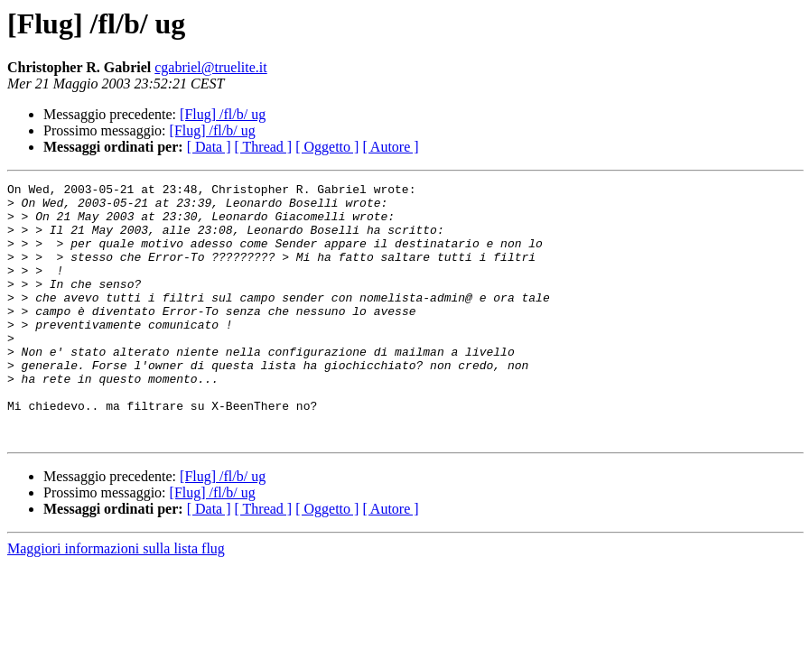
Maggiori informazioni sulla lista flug (116, 600)
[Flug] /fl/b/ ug (223, 114)
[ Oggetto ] (327, 146)
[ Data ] (209, 146)
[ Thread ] (264, 146)
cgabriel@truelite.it (210, 67)
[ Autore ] (390, 146)
